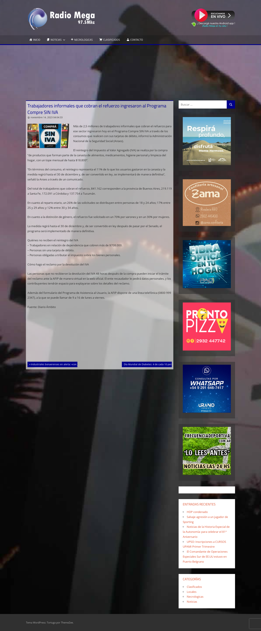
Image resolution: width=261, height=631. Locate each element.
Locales (191, 592)
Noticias (192, 601)
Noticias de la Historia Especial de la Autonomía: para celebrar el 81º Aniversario (206, 532)
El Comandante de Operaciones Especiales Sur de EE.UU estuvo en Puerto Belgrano (205, 556)
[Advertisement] (130, 70)
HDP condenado (197, 512)
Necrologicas (195, 596)
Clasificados (194, 587)
